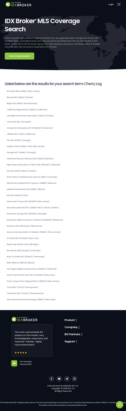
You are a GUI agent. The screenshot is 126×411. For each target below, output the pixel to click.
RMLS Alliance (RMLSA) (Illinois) (21, 262)
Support (70, 341)
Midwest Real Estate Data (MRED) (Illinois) (26, 189)
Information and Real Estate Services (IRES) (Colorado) (32, 177)
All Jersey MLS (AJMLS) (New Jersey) (23, 91)
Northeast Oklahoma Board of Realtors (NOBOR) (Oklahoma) (35, 220)
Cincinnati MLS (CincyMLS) (19, 121)
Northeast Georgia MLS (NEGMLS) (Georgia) (27, 213)
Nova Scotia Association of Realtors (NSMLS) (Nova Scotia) (34, 232)
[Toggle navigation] (119, 4)
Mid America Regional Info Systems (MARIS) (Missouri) (31, 183)
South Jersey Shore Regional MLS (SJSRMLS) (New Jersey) (33, 281)
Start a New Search (19, 56)
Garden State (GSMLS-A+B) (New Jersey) (26, 146)
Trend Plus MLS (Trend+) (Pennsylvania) (25, 293)
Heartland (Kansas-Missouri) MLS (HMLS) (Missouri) (30, 158)
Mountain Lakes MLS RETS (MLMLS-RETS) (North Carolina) (33, 207)
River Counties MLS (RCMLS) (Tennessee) (26, 256)
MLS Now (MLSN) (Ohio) (17, 195)
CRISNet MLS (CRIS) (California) (21, 134)
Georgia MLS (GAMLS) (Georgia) (21, 152)
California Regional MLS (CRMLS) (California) (27, 109)
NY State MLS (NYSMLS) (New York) (23, 238)
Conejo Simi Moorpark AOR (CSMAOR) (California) (30, 128)
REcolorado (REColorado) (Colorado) (24, 250)
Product (70, 320)
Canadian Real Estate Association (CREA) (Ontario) (30, 115)
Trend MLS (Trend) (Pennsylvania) (22, 287)
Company (71, 327)
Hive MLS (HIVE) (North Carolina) (21, 171)
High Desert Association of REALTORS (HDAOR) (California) (33, 164)
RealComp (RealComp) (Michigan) (23, 244)
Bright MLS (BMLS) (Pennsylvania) (22, 103)
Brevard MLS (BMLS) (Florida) (20, 97)
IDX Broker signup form (38, 44)
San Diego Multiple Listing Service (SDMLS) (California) (32, 269)
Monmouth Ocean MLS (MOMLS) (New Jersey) (28, 201)
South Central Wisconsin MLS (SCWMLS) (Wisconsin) (31, 275)
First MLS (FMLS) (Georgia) (19, 140)
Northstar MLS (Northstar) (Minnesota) (24, 226)
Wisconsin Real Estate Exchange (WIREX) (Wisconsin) (31, 299)
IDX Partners (72, 334)
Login (111, 4)
